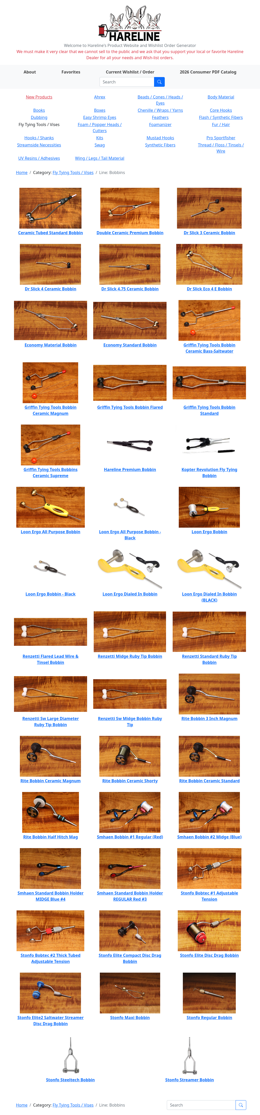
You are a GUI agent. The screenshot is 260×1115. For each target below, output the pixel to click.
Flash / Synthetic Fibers (221, 117)
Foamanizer (160, 124)
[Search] (127, 82)
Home (22, 172)
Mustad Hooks (160, 138)
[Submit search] (159, 82)
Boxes (99, 110)
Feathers (160, 117)
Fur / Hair (221, 124)
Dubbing (39, 117)
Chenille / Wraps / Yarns (160, 110)
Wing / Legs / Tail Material (99, 158)
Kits (99, 138)
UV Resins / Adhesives (39, 158)
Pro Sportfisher (221, 138)
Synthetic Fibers (160, 145)
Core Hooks (221, 110)
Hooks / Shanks (39, 138)
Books (39, 110)
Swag (99, 145)
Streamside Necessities (39, 145)
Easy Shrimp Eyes (99, 117)
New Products (39, 97)
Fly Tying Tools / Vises (73, 172)
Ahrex (99, 97)
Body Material (221, 97)
